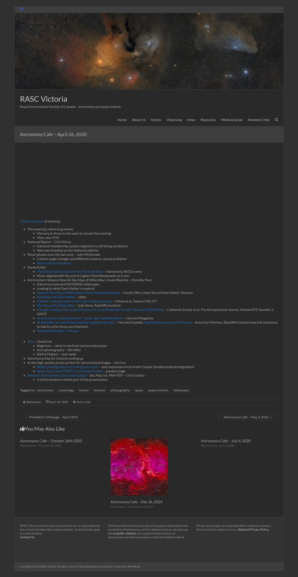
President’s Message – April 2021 (51, 417)
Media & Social (231, 120)
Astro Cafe (83, 402)
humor (84, 390)
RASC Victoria (43, 98)
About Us (139, 120)
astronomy (45, 390)
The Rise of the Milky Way (55, 305)
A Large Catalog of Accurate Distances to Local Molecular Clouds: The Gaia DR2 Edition (100, 309)
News (191, 120)
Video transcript (32, 221)
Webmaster (33, 402)
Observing (174, 120)
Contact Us (27, 537)
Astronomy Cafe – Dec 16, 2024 (136, 501)
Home (122, 120)
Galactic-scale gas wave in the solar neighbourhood (74, 301)
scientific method (124, 533)
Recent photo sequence (54, 263)
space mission (158, 390)
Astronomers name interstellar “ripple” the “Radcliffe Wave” (80, 318)
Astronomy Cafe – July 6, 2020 (226, 440)
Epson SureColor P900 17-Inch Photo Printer (70, 371)
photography (120, 390)
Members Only (259, 120)
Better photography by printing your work (68, 367)
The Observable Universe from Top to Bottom (70, 271)
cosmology (66, 390)
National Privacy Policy (253, 529)
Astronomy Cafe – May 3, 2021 (248, 417)
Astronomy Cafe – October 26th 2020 (51, 440)
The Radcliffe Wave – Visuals (57, 331)
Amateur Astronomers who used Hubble (56, 375)
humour (100, 390)
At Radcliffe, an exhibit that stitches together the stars (76, 322)
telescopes (181, 390)
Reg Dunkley (28, 445)
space (139, 390)
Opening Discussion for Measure (168, 322)
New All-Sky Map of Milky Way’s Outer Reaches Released (78, 293)
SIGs (30, 341)
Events (156, 120)
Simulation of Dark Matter (56, 297)
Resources (208, 120)
